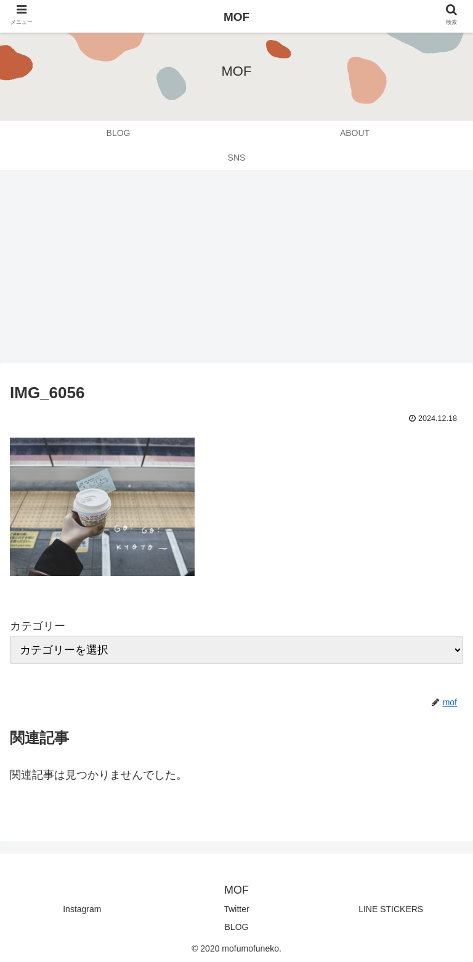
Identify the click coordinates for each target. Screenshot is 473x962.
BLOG (237, 927)
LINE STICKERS (390, 909)
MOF (236, 16)
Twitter (236, 909)
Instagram (82, 909)
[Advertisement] (236, 271)
